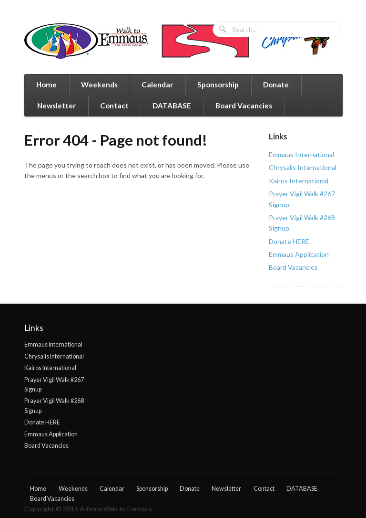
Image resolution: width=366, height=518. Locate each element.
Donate (276, 84)
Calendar (157, 84)
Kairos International (298, 181)
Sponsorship (218, 84)
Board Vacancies (243, 105)
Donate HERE (289, 241)
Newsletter (56, 105)
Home (46, 84)
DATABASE (171, 105)
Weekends (99, 84)
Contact (114, 105)
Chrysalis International (302, 167)
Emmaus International (301, 154)
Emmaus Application (299, 254)
